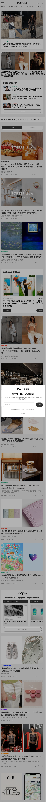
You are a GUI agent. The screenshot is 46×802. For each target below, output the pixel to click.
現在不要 (23, 413)
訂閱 (39, 404)
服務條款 (27, 409)
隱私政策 (32, 409)
